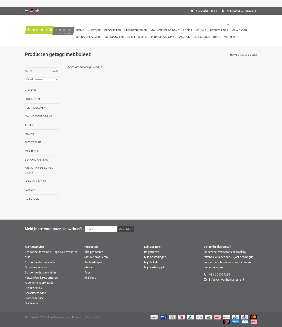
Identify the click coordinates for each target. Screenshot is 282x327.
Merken (229, 36)
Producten (112, 30)
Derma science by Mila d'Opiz (126, 36)
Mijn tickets (151, 262)
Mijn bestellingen (155, 257)
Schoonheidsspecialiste (40, 262)
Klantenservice (34, 298)
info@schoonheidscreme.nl (226, 279)
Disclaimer (31, 303)
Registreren (151, 252)
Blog (216, 36)
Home (80, 30)
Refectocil (202, 36)
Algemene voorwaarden (40, 282)
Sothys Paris (218, 30)
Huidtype (94, 30)
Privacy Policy (33, 287)
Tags (243, 54)
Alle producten (93, 252)
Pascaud (184, 36)
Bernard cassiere (89, 36)
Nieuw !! (201, 30)
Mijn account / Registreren (239, 10)
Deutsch (31, 10)
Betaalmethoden (35, 293)
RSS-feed (90, 277)
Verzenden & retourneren (41, 277)
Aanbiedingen (93, 262)
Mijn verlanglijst (154, 267)
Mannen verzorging (164, 30)
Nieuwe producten (96, 257)
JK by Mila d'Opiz (162, 36)
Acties (187, 30)
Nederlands (26, 10)
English (37, 10)
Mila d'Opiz (240, 30)
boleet (252, 54)
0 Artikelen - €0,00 (204, 10)
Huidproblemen (135, 30)
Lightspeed (92, 317)
